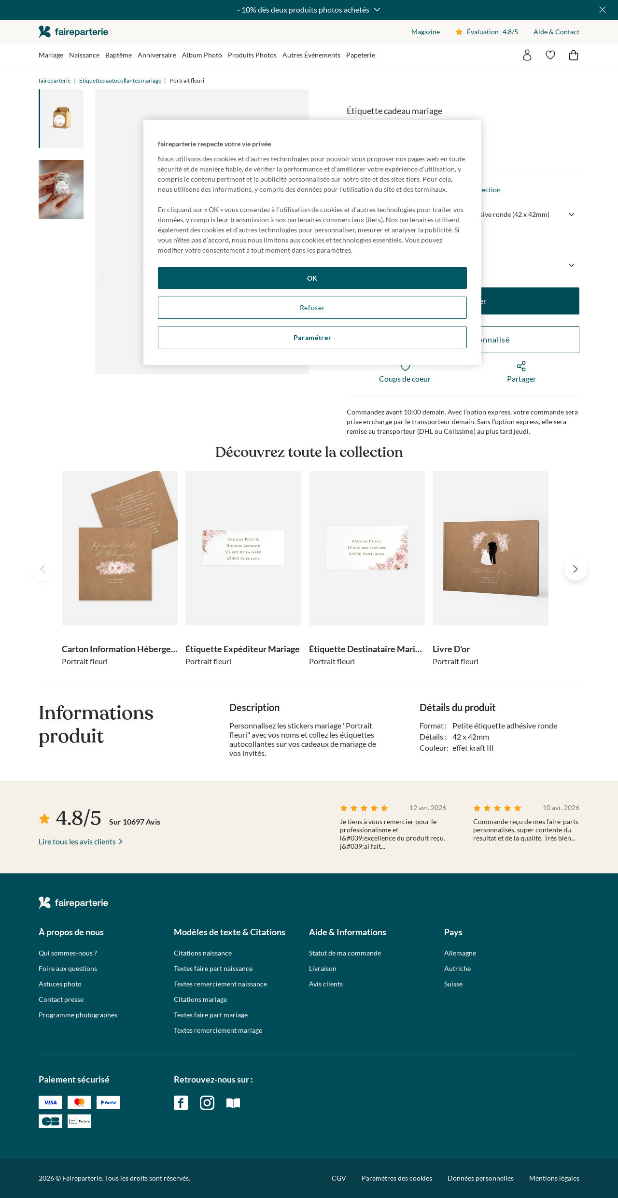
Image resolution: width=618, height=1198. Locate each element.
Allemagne (460, 953)
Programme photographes (78, 1015)
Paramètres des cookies (397, 1178)
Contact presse (61, 999)
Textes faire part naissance (213, 968)
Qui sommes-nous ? (68, 953)
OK (312, 278)
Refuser (312, 307)
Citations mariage (200, 999)
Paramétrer (313, 337)
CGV (339, 1178)
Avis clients (326, 984)
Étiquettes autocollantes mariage (120, 80)
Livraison (323, 968)
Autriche (457, 968)
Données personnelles (481, 1178)
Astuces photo (60, 984)
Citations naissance (203, 953)
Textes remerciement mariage (218, 1030)
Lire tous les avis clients (77, 841)
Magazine (425, 32)
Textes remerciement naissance (220, 984)
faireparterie (73, 32)
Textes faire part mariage (211, 1015)
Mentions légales (554, 1178)
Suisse (453, 984)
